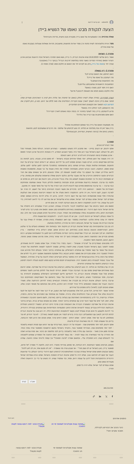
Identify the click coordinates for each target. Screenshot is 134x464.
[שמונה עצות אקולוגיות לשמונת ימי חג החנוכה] (67, 433)
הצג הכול (11, 418)
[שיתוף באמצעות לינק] (94, 396)
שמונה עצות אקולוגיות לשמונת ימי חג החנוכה (67, 449)
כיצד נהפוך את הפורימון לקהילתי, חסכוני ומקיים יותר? (109, 429)
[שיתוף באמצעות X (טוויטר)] (106, 396)
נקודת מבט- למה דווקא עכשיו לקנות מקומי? (28, 449)
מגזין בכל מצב (108, 388)
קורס (24, 382)
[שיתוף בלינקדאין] (100, 396)
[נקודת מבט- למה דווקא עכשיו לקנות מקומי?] (26, 433)
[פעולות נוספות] (22, 22)
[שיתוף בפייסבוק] (112, 396)
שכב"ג (32, 382)
